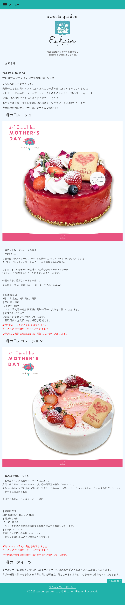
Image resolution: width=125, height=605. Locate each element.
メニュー (11, 4)
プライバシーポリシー (62, 587)
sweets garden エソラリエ (52, 591)
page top (114, 581)
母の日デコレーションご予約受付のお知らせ (28, 77)
